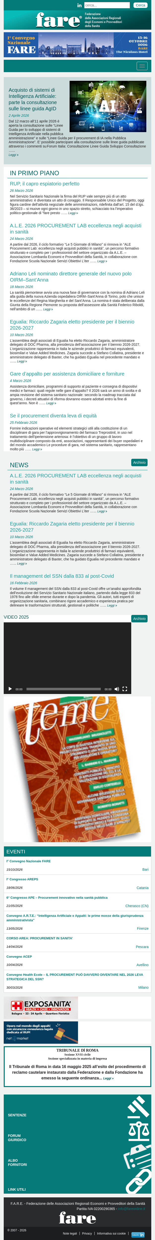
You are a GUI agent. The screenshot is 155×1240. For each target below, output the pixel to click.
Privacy (87, 1233)
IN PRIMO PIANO (34, 173)
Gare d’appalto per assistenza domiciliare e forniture (67, 373)
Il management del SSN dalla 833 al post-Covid (62, 576)
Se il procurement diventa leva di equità (53, 415)
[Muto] (116, 689)
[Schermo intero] (124, 689)
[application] (67, 658)
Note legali (70, 1233)
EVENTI (15, 851)
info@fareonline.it (131, 1209)
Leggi (14, 155)
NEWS (19, 464)
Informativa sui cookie (111, 1233)
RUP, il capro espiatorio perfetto (44, 183)
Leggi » (108, 1078)
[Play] (10, 689)
